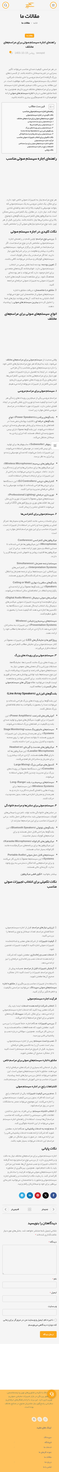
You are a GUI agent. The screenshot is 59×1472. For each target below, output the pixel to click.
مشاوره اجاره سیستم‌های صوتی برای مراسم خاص (36, 143)
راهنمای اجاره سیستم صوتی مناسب (37, 111)
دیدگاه (52, 1242)
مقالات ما (25, 22)
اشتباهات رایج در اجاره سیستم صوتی (40, 146)
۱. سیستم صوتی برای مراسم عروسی (40, 121)
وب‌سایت (52, 1306)
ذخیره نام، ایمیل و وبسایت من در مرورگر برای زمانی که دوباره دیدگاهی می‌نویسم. (30, 1322)
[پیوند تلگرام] (22, 1195)
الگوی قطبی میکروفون (31, 873)
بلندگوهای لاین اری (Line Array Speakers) (37, 130)
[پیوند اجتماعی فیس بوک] (53, 1195)
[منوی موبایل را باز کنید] (53, 5)
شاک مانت (43, 755)
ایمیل (53, 1293)
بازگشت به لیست (29, 1209)
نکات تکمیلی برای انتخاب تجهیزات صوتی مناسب (35, 137)
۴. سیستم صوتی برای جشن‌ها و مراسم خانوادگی (36, 133)
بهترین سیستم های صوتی (26, 302)
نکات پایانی (49, 150)
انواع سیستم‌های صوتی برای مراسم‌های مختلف (35, 118)
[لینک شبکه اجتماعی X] (45, 1195)
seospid (40, 53)
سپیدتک (19, 1013)
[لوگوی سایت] (29, 5)
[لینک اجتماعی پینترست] (38, 1195)
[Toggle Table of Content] (49, 106)
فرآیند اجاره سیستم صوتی (43, 140)
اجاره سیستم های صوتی (22, 93)
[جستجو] (6, 5)
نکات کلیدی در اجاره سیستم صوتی (39, 115)
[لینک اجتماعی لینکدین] (30, 1195)
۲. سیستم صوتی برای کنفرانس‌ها (41, 124)
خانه (35, 22)
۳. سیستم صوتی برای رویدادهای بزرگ (39, 127)
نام (54, 1279)
